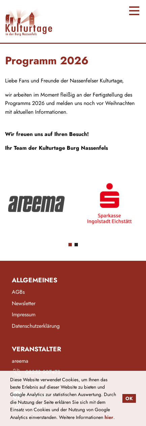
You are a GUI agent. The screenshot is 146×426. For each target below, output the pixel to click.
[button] (70, 244)
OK (129, 398)
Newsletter (23, 303)
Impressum (23, 314)
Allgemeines (34, 280)
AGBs (18, 292)
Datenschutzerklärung (36, 326)
